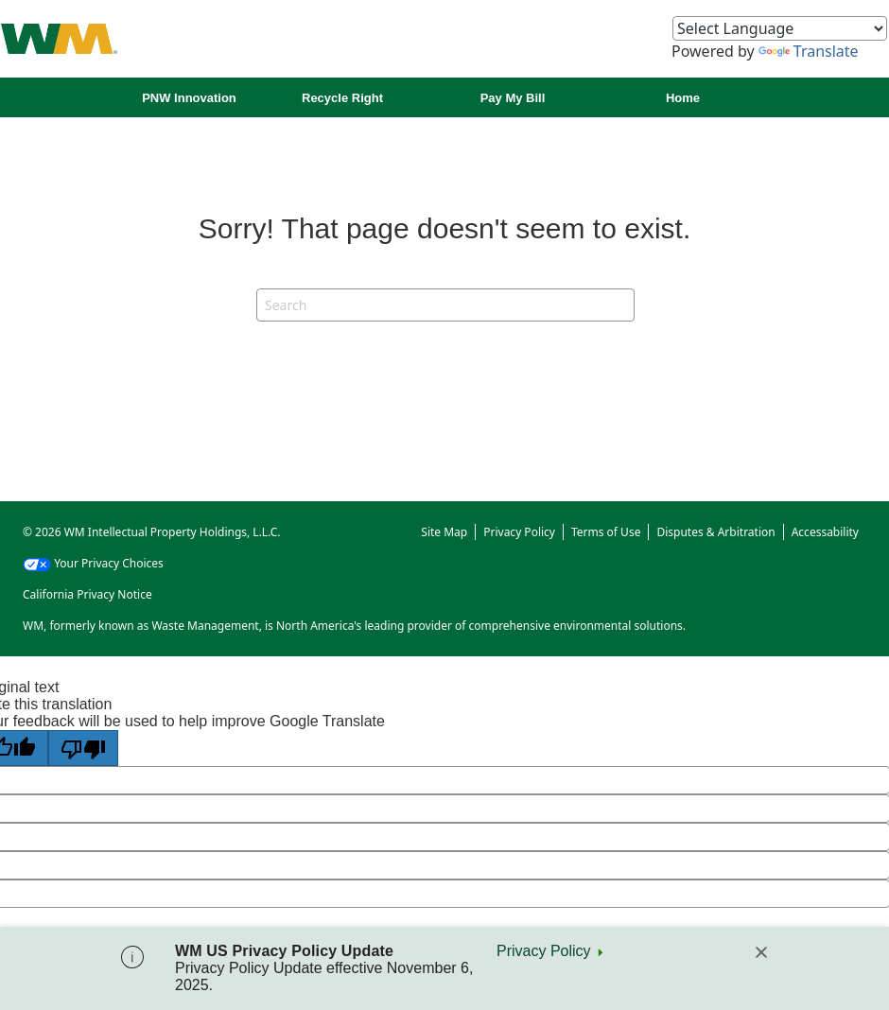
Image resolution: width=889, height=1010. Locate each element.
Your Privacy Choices (93, 563)
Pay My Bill (513, 98)
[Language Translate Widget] (779, 28)
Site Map (444, 532)
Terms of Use (605, 532)
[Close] (761, 952)
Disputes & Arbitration (715, 532)
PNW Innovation (189, 98)
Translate (808, 51)
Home (683, 98)
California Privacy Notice (87, 594)
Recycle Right (342, 98)
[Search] (445, 305)
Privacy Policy (544, 951)
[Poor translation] (83, 748)
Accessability (825, 532)
